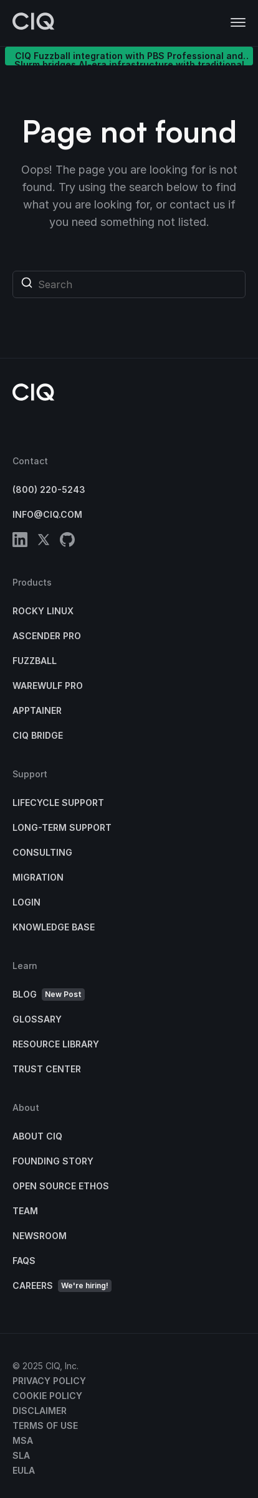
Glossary (37, 1019)
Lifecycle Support (58, 802)
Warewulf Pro (47, 685)
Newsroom (39, 1235)
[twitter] (43, 541)
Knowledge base (53, 927)
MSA (22, 1440)
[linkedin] (19, 541)
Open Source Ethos (60, 1186)
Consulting (42, 852)
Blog (48, 994)
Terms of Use (45, 1425)
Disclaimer (39, 1410)
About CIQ (37, 1136)
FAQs (24, 1260)
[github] (67, 541)
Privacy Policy (49, 1380)
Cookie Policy (47, 1395)
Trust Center (46, 1069)
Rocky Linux (43, 611)
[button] (238, 23)
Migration (38, 877)
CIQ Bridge (37, 735)
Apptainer (37, 710)
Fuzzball (34, 660)
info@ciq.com (47, 514)
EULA (23, 1470)
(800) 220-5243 (48, 489)
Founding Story (52, 1161)
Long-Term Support (62, 827)
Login (26, 902)
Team (25, 1210)
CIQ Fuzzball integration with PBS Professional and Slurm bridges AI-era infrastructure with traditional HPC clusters (129, 57)
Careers (62, 1286)
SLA (21, 1455)
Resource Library (55, 1044)
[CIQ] (33, 23)
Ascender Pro (46, 635)
